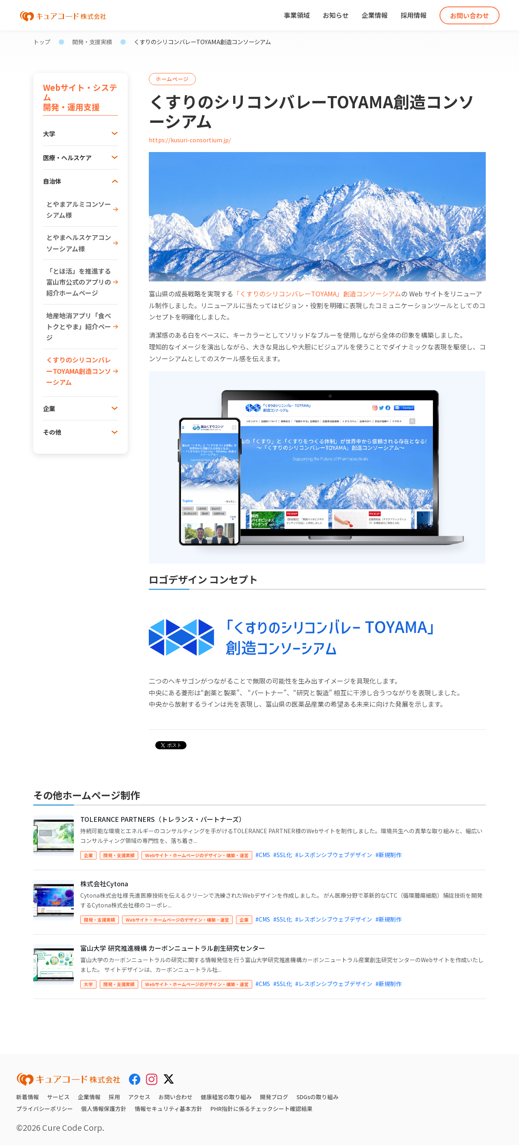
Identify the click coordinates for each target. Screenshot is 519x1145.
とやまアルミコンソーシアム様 (78, 209)
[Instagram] (151, 1079)
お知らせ (336, 15)
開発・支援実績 (92, 41)
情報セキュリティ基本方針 (168, 1108)
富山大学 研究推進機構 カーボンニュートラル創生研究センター (172, 948)
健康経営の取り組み (226, 1097)
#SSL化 (282, 855)
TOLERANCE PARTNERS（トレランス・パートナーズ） (162, 819)
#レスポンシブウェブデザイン (333, 855)
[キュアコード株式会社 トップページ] (68, 1079)
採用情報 (414, 15)
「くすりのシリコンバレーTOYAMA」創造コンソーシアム (317, 293)
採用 (114, 1097)
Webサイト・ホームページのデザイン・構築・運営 (197, 855)
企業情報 (375, 15)
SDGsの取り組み (317, 1097)
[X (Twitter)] (168, 1077)
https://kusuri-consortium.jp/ (190, 139)
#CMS (262, 855)
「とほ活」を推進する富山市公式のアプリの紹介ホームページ (78, 282)
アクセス (139, 1097)
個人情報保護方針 (104, 1108)
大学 (88, 984)
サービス (58, 1097)
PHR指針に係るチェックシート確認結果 (261, 1108)
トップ (41, 41)
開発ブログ (274, 1097)
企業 (88, 855)
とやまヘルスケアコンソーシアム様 (78, 242)
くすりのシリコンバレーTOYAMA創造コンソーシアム (78, 370)
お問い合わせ (469, 15)
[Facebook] (134, 1079)
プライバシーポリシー (44, 1108)
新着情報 (27, 1097)
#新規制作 (388, 855)
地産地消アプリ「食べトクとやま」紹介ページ (78, 326)
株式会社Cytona (104, 883)
